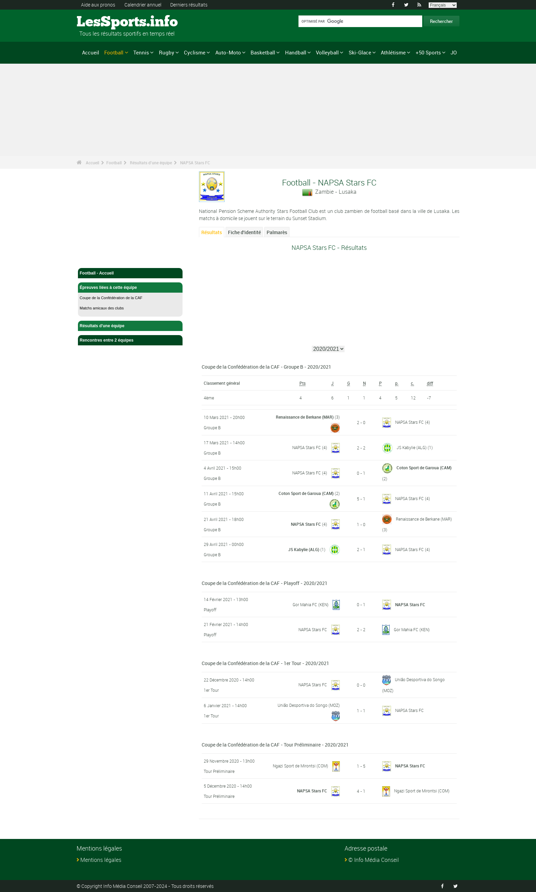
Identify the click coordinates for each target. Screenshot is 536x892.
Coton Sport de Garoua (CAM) (424, 467)
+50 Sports (428, 52)
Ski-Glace (360, 52)
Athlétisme (393, 52)
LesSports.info (102, 22)
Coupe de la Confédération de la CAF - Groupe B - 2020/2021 (266, 367)
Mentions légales (100, 860)
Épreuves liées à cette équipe (130, 287)
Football (113, 52)
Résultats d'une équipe (151, 162)
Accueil (90, 52)
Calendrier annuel (142, 4)
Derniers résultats (188, 4)
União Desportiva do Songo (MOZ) (309, 705)
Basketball (263, 52)
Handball (295, 52)
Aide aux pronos (98, 4)
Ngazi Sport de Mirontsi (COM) (300, 765)
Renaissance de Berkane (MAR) (305, 417)
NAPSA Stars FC (195, 162)
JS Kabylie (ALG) (412, 447)
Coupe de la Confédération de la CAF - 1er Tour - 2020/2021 (265, 663)
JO (454, 52)
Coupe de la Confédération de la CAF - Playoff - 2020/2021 (264, 583)
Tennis (141, 52)
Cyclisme (194, 52)
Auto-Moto (228, 52)
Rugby (166, 52)
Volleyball (327, 52)
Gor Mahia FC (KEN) (311, 604)
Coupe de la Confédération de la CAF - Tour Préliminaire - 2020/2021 (275, 744)
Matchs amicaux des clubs (102, 308)
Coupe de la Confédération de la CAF (111, 298)
